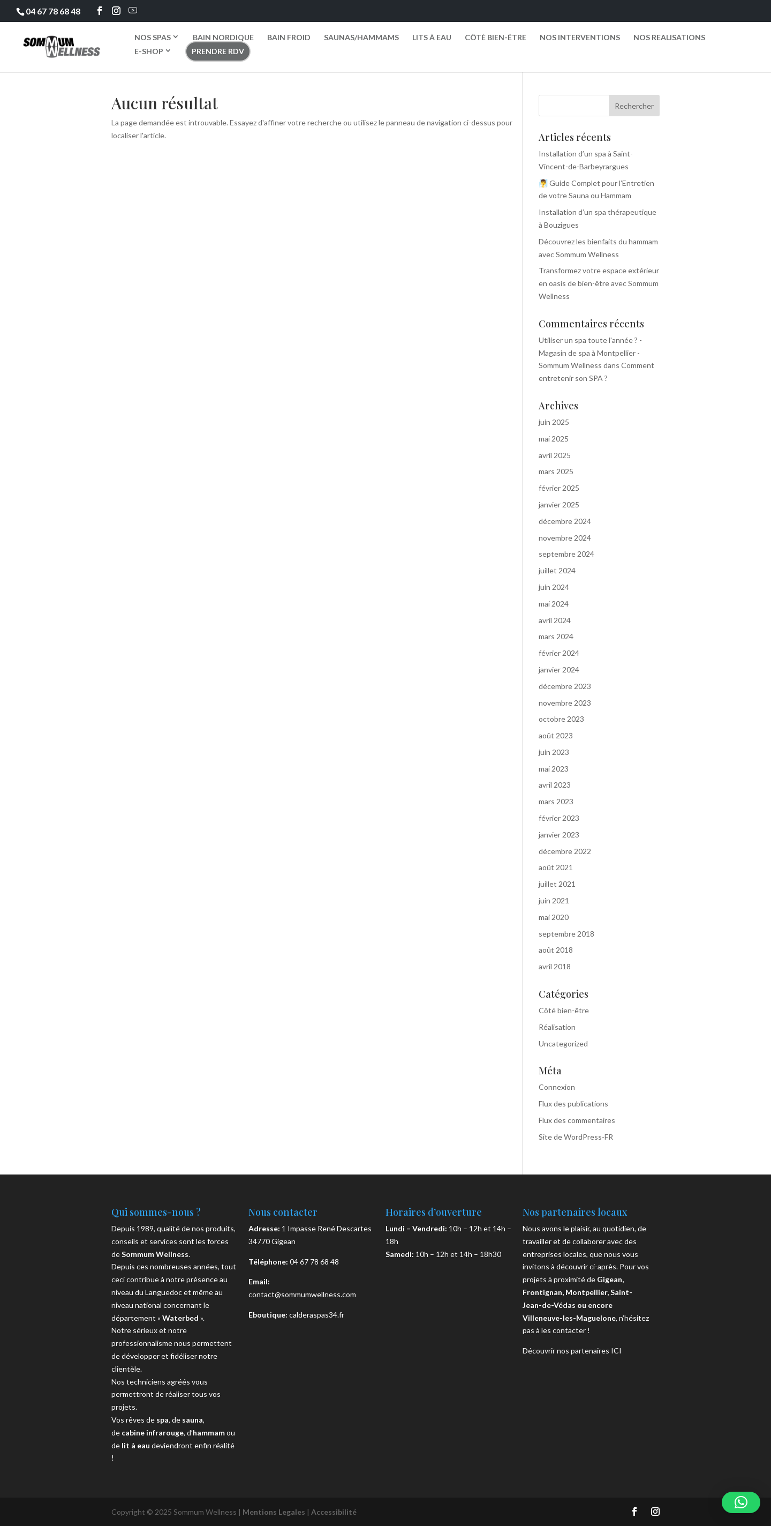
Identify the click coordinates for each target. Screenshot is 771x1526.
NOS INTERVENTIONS (580, 37)
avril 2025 (555, 455)
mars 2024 (556, 636)
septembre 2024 (566, 553)
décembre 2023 (565, 686)
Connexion (557, 1086)
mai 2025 (554, 438)
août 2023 (556, 735)
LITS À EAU (431, 37)
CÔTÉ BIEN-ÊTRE (495, 37)
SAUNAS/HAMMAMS (361, 37)
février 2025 (559, 487)
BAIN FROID (289, 37)
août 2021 (556, 867)
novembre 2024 (565, 537)
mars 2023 (556, 801)
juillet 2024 (557, 570)
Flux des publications (573, 1103)
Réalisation (557, 1026)
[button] (741, 1502)
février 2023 (559, 817)
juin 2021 (554, 900)
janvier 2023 (559, 834)
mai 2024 (554, 603)
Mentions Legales (274, 1511)
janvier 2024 (559, 669)
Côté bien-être (564, 1010)
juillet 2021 (557, 883)
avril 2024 (555, 620)
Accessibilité (334, 1511)
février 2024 (559, 652)
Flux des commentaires (577, 1120)
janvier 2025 (559, 504)
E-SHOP (148, 51)
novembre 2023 (565, 702)
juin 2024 (554, 587)
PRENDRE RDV (218, 51)
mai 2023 (554, 768)
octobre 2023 (561, 718)
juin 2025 (554, 422)
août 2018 (556, 949)
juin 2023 (554, 752)
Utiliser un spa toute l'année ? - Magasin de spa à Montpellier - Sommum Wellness (590, 352)
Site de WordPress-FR (576, 1136)
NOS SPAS (152, 37)
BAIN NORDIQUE (223, 37)
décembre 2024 (565, 521)
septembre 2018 (566, 933)
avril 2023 (555, 784)
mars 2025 (556, 471)
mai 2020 (554, 917)
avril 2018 (555, 966)
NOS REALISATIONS (669, 37)
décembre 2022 (565, 851)
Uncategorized (563, 1043)
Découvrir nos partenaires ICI (572, 1350)
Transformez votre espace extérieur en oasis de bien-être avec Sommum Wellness (599, 283)
